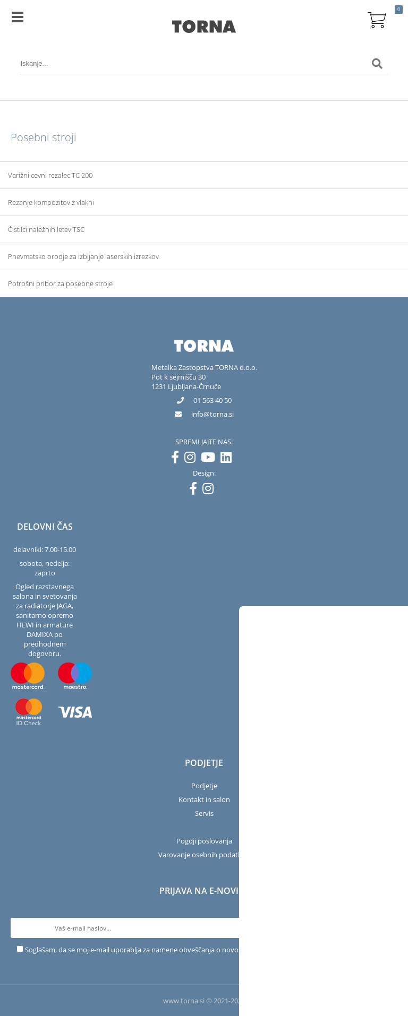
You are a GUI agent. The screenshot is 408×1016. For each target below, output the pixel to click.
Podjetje (204, 785)
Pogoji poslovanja (204, 841)
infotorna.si (212, 414)
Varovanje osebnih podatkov (204, 854)
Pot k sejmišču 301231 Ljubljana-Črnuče (186, 381)
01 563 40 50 (212, 400)
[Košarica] (377, 18)
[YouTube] (210, 459)
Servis (204, 813)
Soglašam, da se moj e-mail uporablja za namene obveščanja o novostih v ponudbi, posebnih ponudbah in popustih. (208, 949)
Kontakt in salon (204, 799)
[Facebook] (177, 459)
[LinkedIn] (228, 459)
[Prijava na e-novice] (387, 928)
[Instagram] (192, 459)
